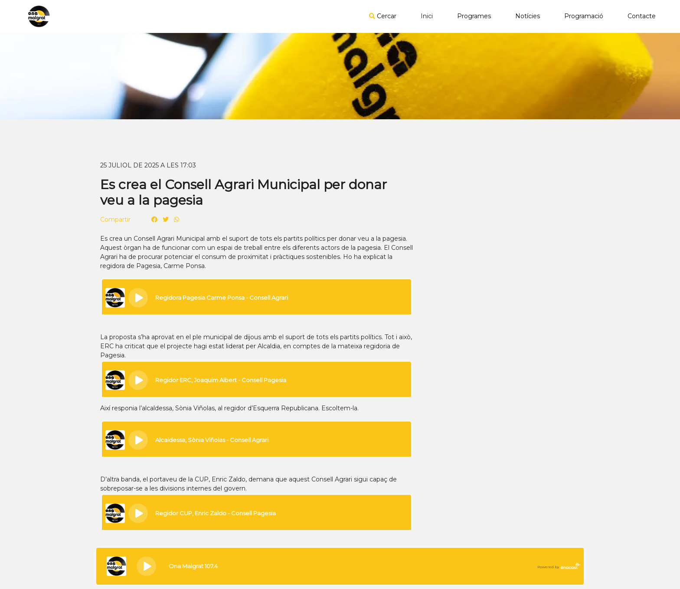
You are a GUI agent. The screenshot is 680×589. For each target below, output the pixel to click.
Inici (427, 16)
